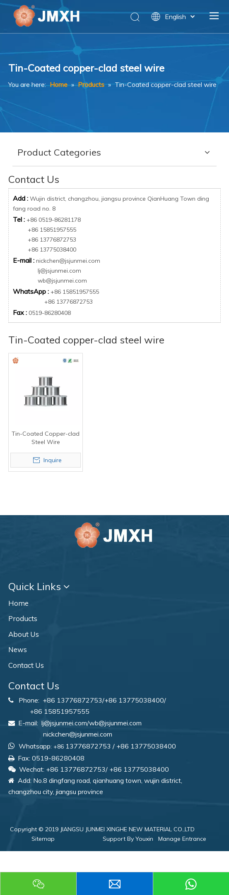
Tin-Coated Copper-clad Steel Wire (46, 438)
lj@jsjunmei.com (59, 270)
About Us (23, 634)
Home (18, 603)
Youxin (144, 838)
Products (22, 618)
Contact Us (26, 665)
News (17, 649)
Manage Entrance (182, 838)
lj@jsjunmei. (58, 723)
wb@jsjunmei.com (62, 280)
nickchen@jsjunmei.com (68, 260)
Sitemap (43, 838)
